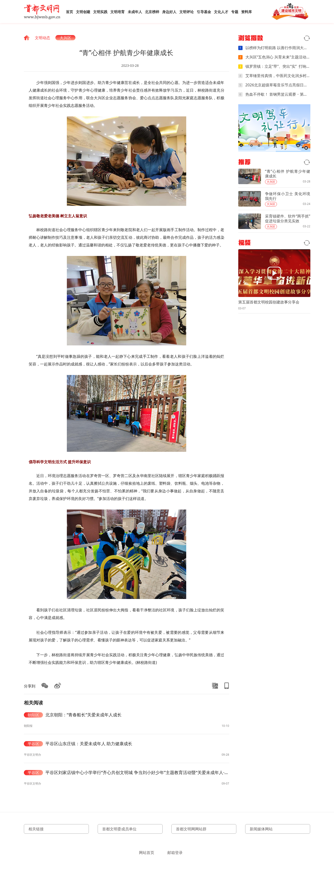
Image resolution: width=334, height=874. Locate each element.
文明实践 (100, 11)
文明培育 (117, 11)
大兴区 (65, 37)
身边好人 (169, 11)
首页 (69, 11)
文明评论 (186, 11)
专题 (234, 11)
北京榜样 (152, 11)
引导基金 (204, 11)
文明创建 (83, 11)
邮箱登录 (175, 852)
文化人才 (221, 11)
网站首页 (146, 852)
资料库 (246, 11)
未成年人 (135, 11)
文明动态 (42, 37)
